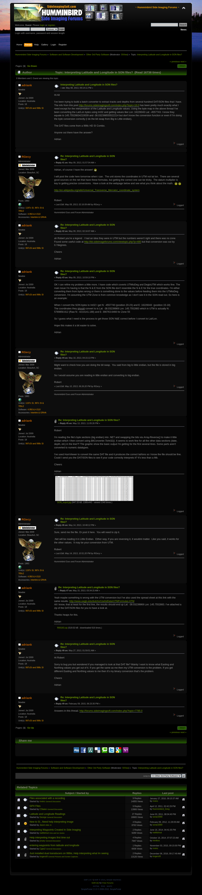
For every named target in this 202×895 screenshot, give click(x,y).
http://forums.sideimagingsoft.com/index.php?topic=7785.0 (110, 710)
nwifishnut (44, 833)
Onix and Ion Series (57, 833)
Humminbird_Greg (161, 809)
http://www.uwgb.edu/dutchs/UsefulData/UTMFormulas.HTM (101, 601)
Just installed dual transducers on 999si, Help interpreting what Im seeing (69, 853)
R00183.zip (61, 628)
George (43, 817)
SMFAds (95, 883)
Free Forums (107, 883)
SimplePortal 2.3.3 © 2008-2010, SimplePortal (101, 889)
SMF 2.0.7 (88, 880)
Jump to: (146, 776)
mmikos (156, 840)
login (42, 25)
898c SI (49, 825)
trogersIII (44, 856)
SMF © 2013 (99, 880)
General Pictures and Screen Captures (63, 857)
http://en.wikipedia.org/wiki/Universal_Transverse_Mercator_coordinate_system (97, 190)
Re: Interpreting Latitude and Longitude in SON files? (89, 420)
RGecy (26, 156)
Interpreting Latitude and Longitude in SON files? (89, 84)
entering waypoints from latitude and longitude (54, 845)
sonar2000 (157, 817)
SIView (124, 54)
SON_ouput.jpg (63, 502)
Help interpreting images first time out (50, 837)
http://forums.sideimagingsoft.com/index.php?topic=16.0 (109, 105)
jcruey (42, 841)
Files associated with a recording (47, 798)
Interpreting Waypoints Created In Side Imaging (55, 829)
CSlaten (43, 809)
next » (183, 61)
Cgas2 (43, 848)
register (51, 25)
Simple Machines (113, 880)
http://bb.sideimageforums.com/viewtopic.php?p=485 (112, 241)
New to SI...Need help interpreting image (52, 821)
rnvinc (42, 801)
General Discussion (53, 802)
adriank (26, 85)
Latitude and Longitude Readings (47, 814)
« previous (175, 61)
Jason (42, 825)
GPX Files (35, 806)
